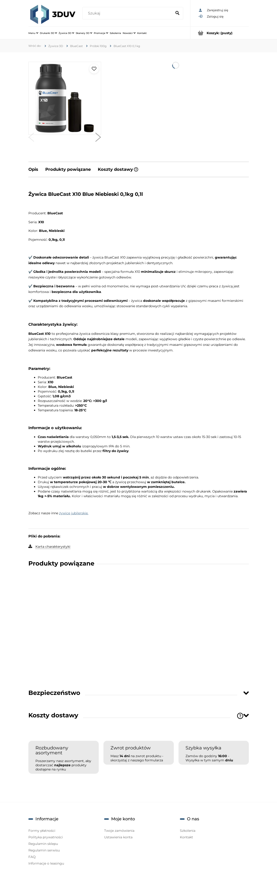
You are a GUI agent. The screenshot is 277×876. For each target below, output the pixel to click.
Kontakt (186, 837)
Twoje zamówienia (119, 831)
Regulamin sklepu (43, 844)
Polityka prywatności (45, 837)
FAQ (32, 857)
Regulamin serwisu (44, 850)
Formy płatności (41, 831)
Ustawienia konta (118, 837)
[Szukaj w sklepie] (128, 13)
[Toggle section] (246, 693)
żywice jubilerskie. (73, 513)
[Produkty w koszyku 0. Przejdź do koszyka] (219, 33)
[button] (31, 138)
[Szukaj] (177, 13)
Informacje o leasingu (46, 863)
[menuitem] (33, 33)
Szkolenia (187, 831)
